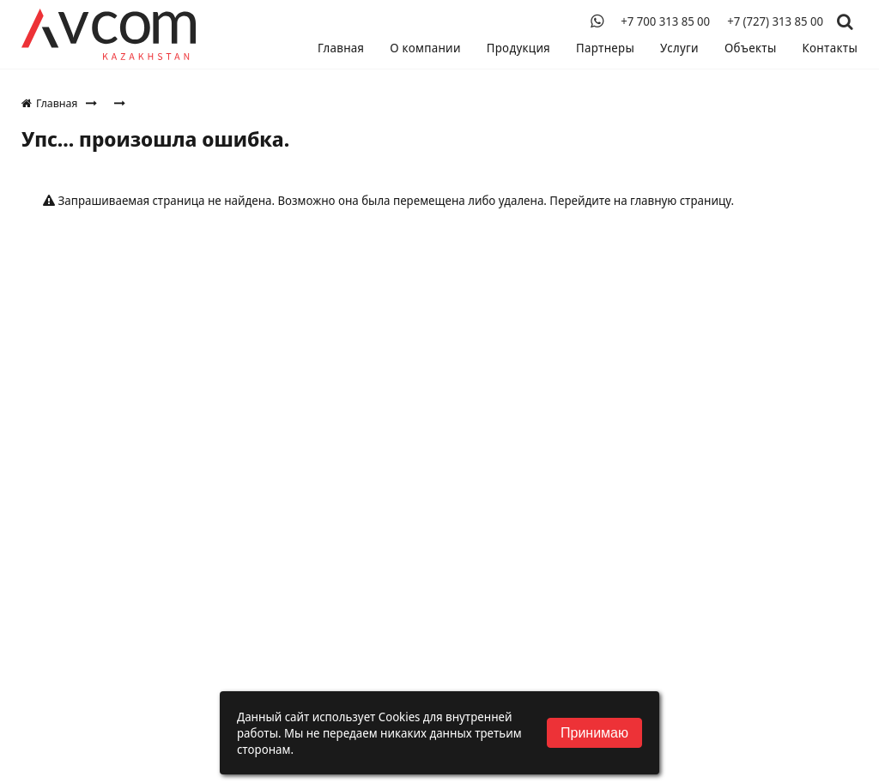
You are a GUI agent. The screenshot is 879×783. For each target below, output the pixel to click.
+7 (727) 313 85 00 (775, 21)
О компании (425, 47)
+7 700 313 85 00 (665, 21)
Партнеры (605, 47)
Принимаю (594, 733)
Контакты (830, 47)
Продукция (518, 47)
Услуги (679, 47)
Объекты (750, 47)
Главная (341, 47)
